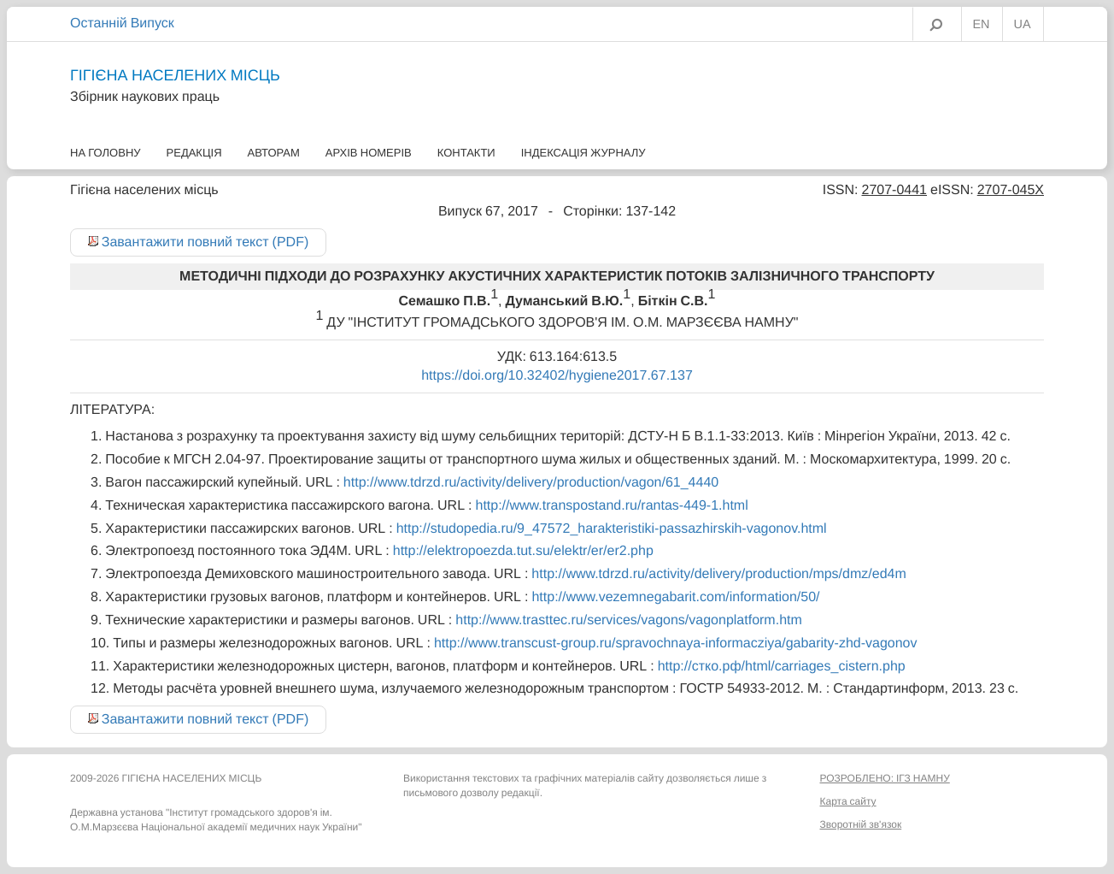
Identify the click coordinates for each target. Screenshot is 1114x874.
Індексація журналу (583, 152)
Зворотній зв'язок (861, 824)
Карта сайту (848, 801)
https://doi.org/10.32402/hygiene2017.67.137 (557, 375)
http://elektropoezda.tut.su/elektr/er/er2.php (523, 551)
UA (1022, 25)
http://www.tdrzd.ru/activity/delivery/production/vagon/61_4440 (530, 482)
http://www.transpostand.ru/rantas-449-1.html (611, 505)
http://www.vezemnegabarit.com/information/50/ (675, 597)
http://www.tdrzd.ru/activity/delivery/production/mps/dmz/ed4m (718, 574)
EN (981, 25)
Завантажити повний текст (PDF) (205, 242)
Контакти (466, 152)
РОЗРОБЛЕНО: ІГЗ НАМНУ (885, 778)
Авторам (274, 152)
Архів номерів (368, 152)
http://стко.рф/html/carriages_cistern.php (782, 666)
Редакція (194, 152)
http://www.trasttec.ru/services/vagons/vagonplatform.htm (628, 620)
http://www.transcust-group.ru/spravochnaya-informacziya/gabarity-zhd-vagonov (676, 643)
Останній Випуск (122, 23)
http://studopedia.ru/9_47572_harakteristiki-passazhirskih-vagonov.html (611, 528)
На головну (105, 152)
